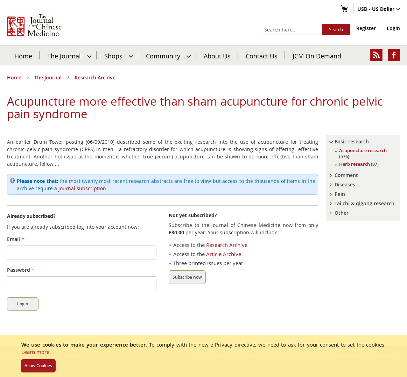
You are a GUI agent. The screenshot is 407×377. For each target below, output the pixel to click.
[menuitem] (68, 55)
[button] (378, 9)
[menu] (203, 55)
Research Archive (95, 77)
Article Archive (223, 253)
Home (23, 55)
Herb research (359, 164)
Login (393, 28)
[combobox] (290, 29)
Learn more (35, 351)
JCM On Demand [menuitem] (317, 55)
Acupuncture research (363, 153)
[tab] (363, 141)
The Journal (48, 77)
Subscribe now (187, 277)
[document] (203, 356)
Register (366, 28)
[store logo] (34, 25)
